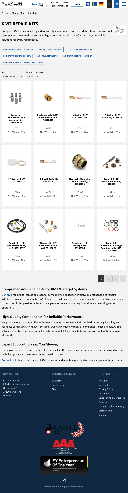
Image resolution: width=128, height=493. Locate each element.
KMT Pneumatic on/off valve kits (18, 49)
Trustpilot (37, 4)
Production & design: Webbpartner (64, 486)
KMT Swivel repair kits (46, 56)
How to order (58, 385)
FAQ (54, 389)
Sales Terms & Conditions (112, 397)
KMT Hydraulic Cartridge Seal (17, 56)
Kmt (23, 13)
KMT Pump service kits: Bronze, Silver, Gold (23, 62)
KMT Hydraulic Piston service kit (77, 56)
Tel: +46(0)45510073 (59, 2)
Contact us (57, 380)
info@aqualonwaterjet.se (16, 384)
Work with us (105, 385)
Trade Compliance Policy (111, 406)
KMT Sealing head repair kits (81, 49)
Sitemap (103, 415)
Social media (105, 410)
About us (103, 380)
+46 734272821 (11, 380)
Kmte (16, 13)
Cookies (103, 402)
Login (77, 4)
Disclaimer (104, 393)
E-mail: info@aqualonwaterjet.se (53, 5)
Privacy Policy (106, 389)
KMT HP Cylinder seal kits (50, 49)
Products (6, 13)
